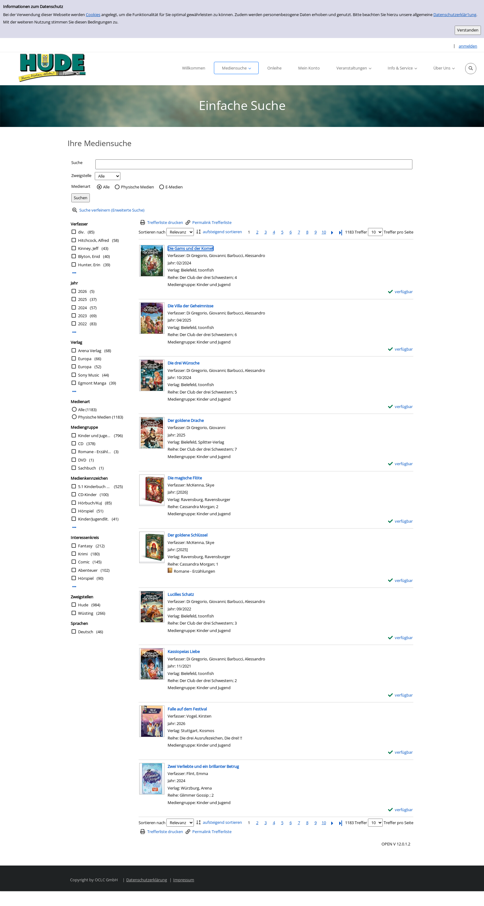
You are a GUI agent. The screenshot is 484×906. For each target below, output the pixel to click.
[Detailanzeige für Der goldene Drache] (186, 420)
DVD (82, 460)
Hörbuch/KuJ (90, 503)
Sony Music (88, 375)
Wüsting (85, 613)
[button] (470, 68)
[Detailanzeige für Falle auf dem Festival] (187, 709)
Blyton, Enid (89, 256)
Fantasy (85, 546)
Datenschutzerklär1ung (454, 14)
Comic (84, 562)
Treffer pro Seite (398, 232)
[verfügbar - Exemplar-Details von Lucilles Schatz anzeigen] (400, 637)
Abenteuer (88, 570)
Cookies (93, 14)
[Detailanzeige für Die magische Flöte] (185, 478)
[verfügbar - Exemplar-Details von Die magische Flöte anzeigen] (400, 521)
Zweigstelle (81, 175)
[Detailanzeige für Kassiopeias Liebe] (184, 651)
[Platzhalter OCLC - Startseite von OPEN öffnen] (50, 68)
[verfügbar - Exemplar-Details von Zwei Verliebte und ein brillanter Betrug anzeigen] (400, 809)
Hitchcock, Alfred (93, 240)
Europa (84, 358)
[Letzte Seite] (340, 232)
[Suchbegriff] (253, 164)
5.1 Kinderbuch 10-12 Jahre (94, 486)
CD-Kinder (87, 494)
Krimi (83, 554)
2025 (82, 299)
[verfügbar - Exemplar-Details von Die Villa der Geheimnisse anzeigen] (400, 349)
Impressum (183, 880)
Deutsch (85, 631)
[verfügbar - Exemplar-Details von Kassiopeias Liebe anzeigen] (400, 695)
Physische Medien (137, 187)
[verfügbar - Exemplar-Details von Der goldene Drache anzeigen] (400, 463)
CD (80, 443)
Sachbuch (87, 468)
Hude (83, 605)
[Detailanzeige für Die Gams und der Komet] (191, 248)
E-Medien (174, 187)
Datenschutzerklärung (146, 880)
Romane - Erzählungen (94, 451)
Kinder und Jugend (94, 435)
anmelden (468, 46)
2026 (82, 291)
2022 (82, 324)
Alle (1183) (87, 409)
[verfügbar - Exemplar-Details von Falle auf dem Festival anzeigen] (400, 752)
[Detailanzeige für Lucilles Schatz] (181, 594)
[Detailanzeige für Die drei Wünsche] (183, 363)
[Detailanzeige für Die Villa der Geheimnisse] (190, 306)
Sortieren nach (152, 232)
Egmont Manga (92, 383)
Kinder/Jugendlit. (93, 519)
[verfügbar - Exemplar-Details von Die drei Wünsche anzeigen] (400, 406)
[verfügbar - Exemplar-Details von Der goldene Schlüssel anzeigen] (400, 580)
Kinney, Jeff (88, 248)
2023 (82, 315)
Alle (106, 187)
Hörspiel (86, 511)
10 (324, 232)
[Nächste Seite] (332, 232)
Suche (76, 162)
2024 (82, 307)
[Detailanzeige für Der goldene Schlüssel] (187, 535)
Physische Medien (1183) (100, 417)
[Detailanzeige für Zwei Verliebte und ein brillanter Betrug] (203, 766)
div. (81, 232)
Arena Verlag (89, 350)
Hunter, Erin (89, 265)
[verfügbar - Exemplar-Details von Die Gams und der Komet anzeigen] (400, 291)
